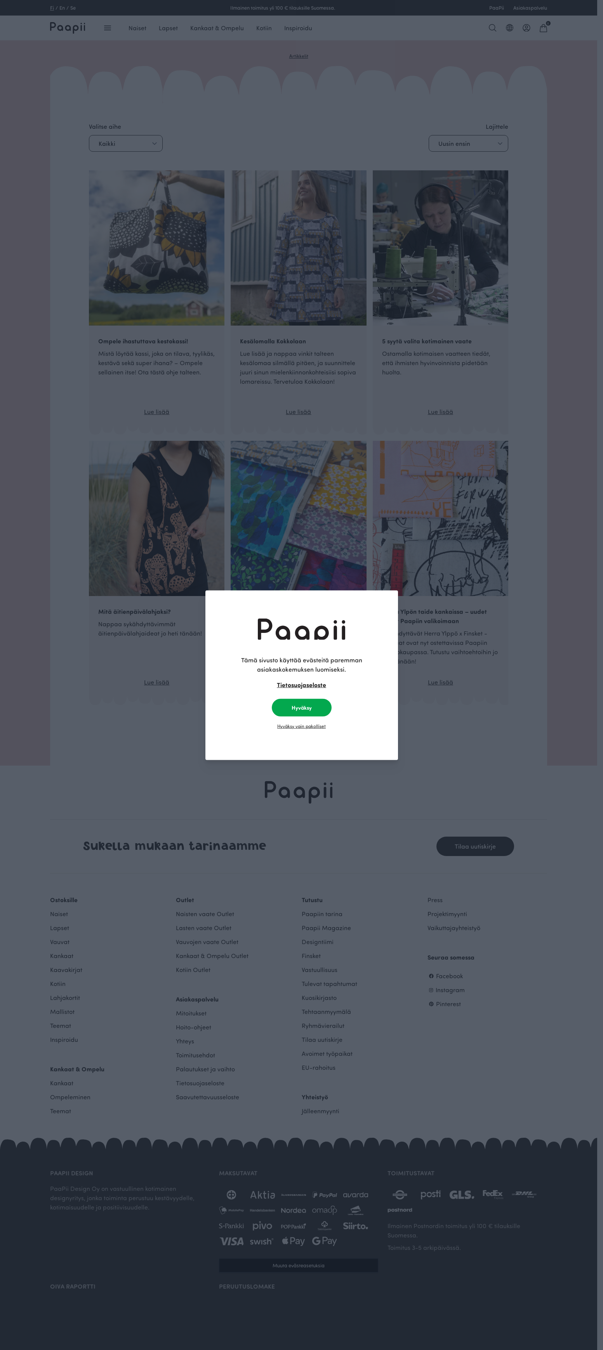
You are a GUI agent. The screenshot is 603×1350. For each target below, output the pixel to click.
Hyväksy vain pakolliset (301, 726)
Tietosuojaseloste (301, 684)
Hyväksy (302, 707)
